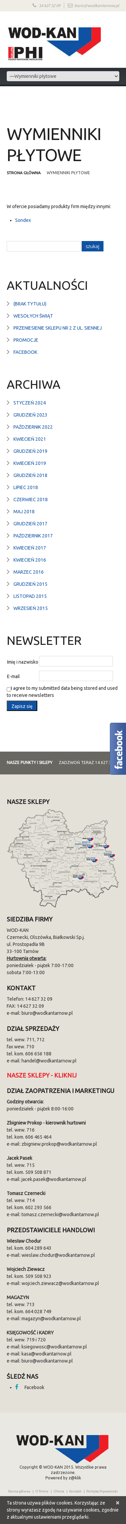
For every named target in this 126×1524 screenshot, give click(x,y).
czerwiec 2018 (30, 499)
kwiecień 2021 (29, 439)
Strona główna (24, 173)
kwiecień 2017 (29, 548)
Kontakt (75, 1491)
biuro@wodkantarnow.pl (96, 5)
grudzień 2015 (30, 584)
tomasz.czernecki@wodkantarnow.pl (60, 1214)
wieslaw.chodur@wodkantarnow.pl (58, 1255)
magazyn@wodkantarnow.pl (51, 1318)
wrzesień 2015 (30, 608)
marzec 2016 (28, 572)
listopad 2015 (30, 596)
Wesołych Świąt (33, 316)
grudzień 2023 (30, 415)
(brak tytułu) (29, 303)
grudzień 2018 (30, 475)
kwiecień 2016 (29, 560)
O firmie (41, 1491)
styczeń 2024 (29, 403)
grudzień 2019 (30, 451)
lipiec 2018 (25, 487)
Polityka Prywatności (102, 1491)
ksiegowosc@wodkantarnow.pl (54, 1346)
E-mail (13, 676)
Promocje (25, 340)
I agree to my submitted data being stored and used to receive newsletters (62, 691)
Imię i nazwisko (22, 662)
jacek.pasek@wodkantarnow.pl (54, 1179)
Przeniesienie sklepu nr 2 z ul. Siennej (57, 328)
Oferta (58, 1491)
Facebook (25, 352)
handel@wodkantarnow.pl (49, 1060)
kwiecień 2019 (29, 463)
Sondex (23, 220)
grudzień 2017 (30, 523)
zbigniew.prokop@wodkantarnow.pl (59, 1144)
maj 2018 (24, 511)
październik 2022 (33, 427)
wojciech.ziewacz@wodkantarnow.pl (60, 1283)
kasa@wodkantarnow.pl (47, 1353)
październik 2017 (33, 535)
